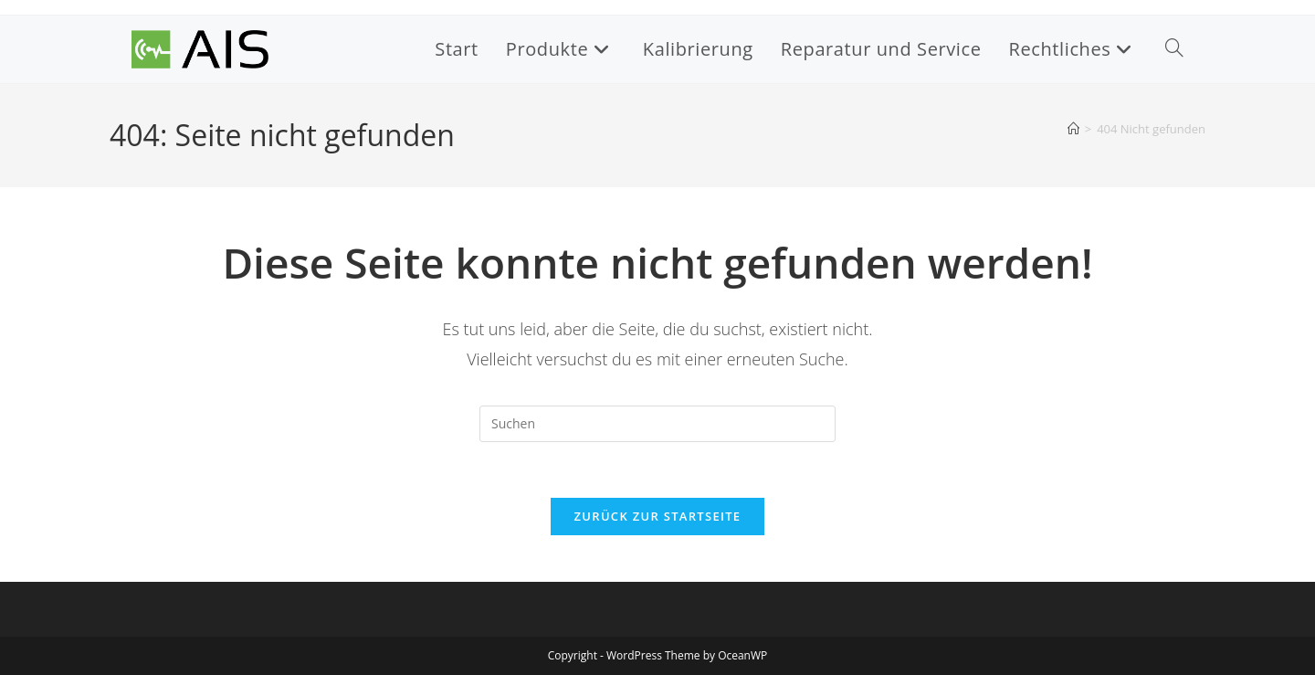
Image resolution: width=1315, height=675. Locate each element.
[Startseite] (1073, 129)
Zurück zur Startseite (658, 516)
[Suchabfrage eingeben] (657, 424)
